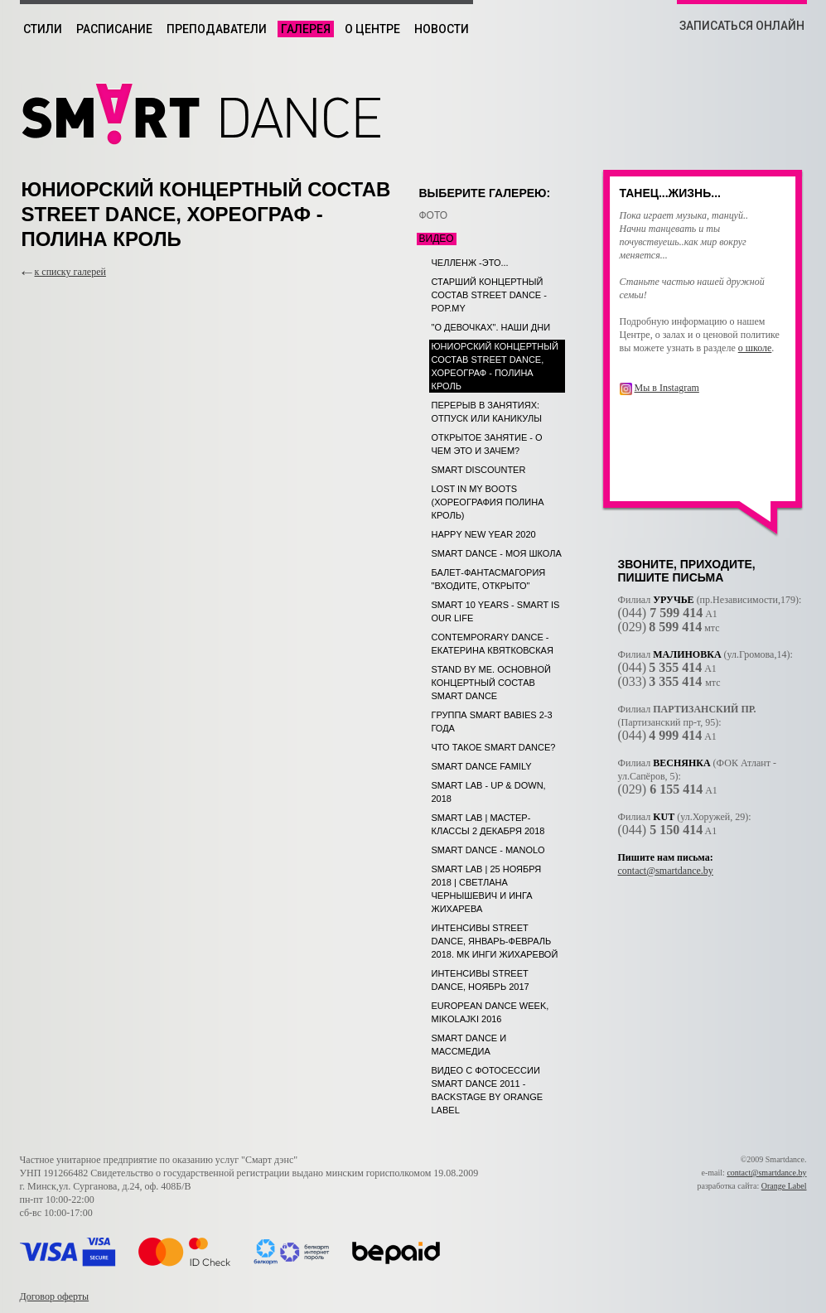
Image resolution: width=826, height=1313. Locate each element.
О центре (372, 29)
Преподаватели (217, 29)
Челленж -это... (470, 263)
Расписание (114, 29)
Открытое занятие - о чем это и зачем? (487, 444)
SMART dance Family (482, 766)
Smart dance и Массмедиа (469, 1044)
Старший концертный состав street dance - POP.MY (489, 295)
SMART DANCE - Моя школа (497, 553)
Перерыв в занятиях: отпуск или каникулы (487, 411)
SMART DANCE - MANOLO (488, 850)
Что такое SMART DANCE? (494, 747)
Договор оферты (54, 1296)
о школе (755, 348)
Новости (441, 29)
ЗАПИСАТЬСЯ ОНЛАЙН (741, 25)
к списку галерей (70, 272)
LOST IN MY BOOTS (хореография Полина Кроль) (488, 502)
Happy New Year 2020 (484, 534)
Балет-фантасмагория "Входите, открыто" (489, 579)
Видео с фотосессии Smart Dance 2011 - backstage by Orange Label (487, 1090)
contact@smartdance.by (665, 870)
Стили (42, 29)
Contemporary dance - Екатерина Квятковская (492, 643)
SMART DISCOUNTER (479, 470)
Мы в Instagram (667, 387)
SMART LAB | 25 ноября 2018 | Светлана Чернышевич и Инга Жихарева (487, 889)
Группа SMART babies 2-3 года (492, 721)
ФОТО (433, 215)
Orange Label (784, 1185)
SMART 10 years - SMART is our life (496, 611)
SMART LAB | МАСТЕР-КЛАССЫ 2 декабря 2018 (488, 824)
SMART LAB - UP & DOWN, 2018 (489, 792)
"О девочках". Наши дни (491, 327)
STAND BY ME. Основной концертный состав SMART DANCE (491, 682)
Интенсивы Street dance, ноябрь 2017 (480, 980)
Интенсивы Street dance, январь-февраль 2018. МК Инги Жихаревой (495, 941)
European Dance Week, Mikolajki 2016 (490, 1012)
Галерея (306, 29)
